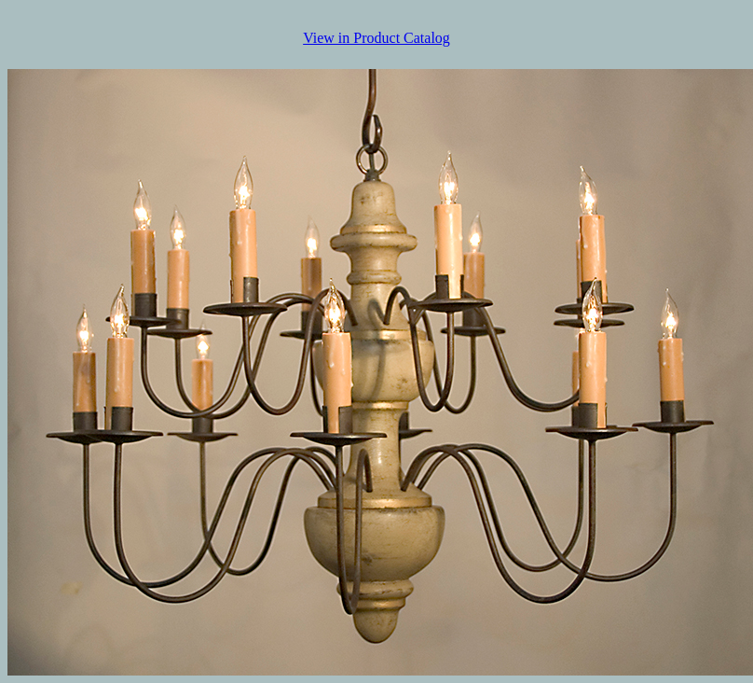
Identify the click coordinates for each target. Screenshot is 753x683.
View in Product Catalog (376, 38)
